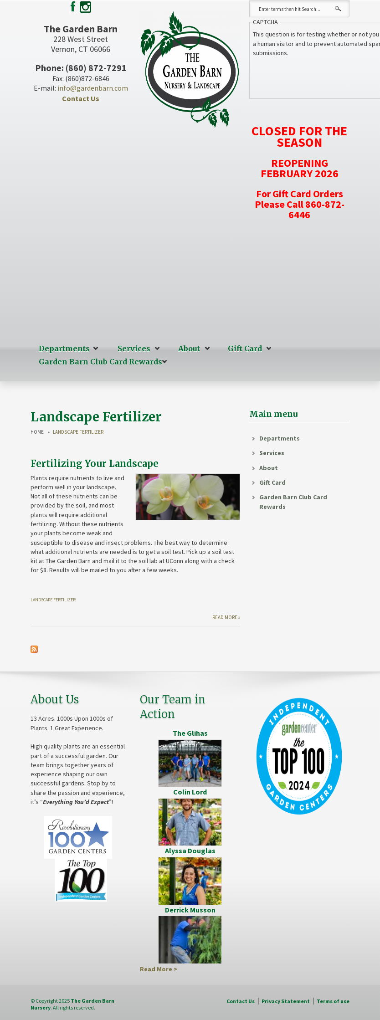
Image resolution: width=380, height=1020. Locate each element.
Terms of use (333, 1001)
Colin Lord (190, 791)
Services (134, 348)
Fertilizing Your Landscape (95, 463)
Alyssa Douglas (190, 850)
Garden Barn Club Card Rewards (100, 361)
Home (37, 432)
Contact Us (80, 98)
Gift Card (245, 348)
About (189, 348)
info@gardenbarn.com (92, 87)
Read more (224, 617)
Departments (64, 348)
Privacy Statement (286, 1001)
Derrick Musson (190, 909)
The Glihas (190, 733)
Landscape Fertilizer (53, 600)
